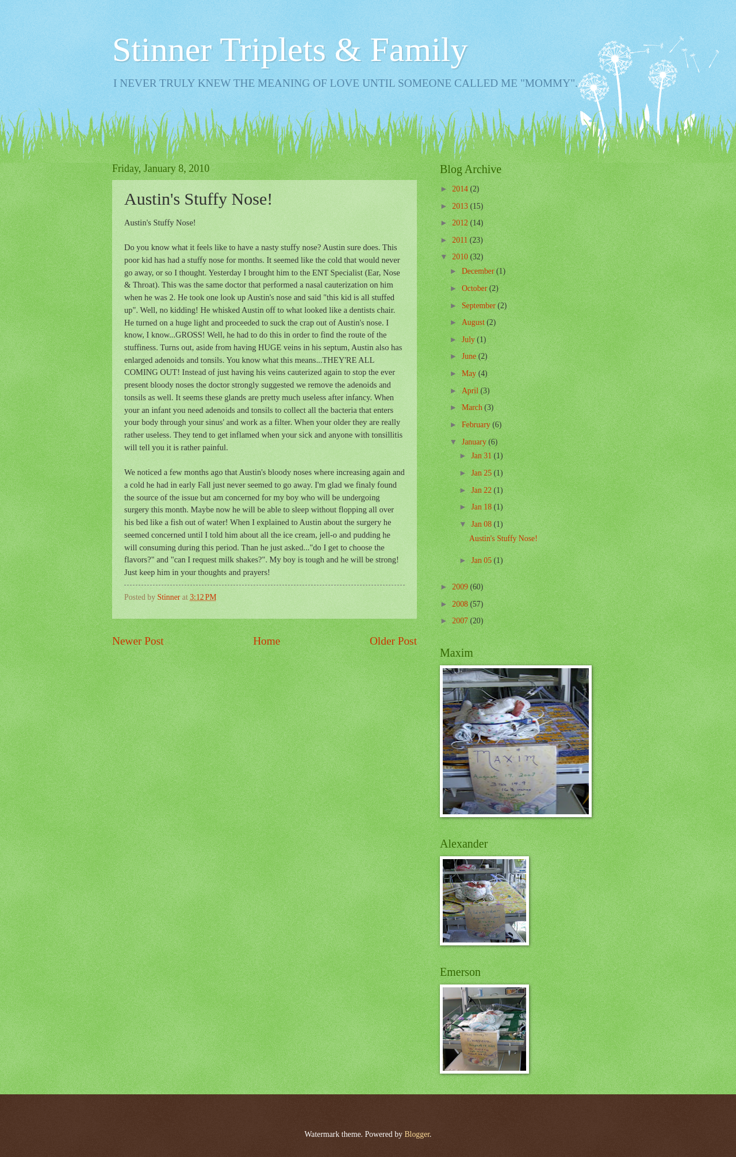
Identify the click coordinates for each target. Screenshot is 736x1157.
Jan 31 (482, 455)
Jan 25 (482, 473)
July (469, 339)
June (470, 356)
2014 (461, 189)
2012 (461, 223)
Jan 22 (482, 490)
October (475, 288)
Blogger (417, 1134)
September (479, 305)
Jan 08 (482, 524)
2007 (461, 620)
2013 (461, 206)
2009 (461, 587)
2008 (461, 604)
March (473, 407)
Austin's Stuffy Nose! (503, 538)
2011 (461, 240)
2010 (461, 256)
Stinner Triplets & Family (289, 49)
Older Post (393, 641)
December (479, 271)
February (477, 424)
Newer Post (138, 641)
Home (266, 641)
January (475, 442)
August (474, 322)
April (471, 390)
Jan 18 (482, 507)
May (470, 373)
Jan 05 (482, 560)
